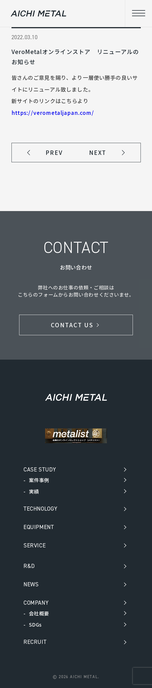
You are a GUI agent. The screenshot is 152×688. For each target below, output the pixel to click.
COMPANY (36, 603)
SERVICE (35, 545)
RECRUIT (35, 642)
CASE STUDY (40, 469)
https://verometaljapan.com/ (52, 112)
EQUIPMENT (39, 527)
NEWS (31, 584)
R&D (29, 566)
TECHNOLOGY (41, 509)
